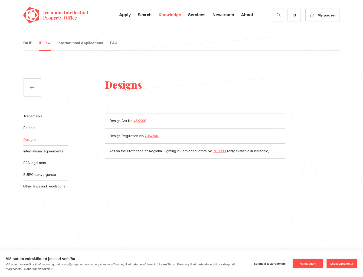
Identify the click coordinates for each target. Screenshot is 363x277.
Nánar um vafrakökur (38, 269)
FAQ (113, 43)
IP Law (45, 43)
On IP (27, 43)
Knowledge (170, 15)
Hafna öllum (308, 263)
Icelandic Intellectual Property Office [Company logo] (60, 15)
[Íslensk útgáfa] (294, 15)
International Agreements (43, 151)
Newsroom (223, 15)
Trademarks (32, 116)
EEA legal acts (34, 163)
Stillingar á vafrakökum (270, 263)
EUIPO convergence (39, 174)
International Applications (80, 43)
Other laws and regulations (44, 186)
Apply (125, 15)
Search (145, 15)
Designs (29, 139)
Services (197, 15)
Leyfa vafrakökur (341, 263)
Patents (29, 128)
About (247, 15)
